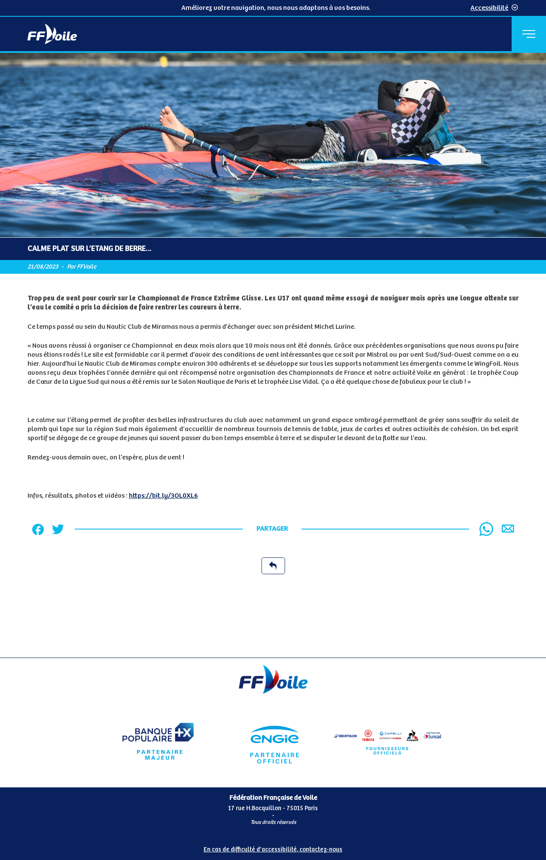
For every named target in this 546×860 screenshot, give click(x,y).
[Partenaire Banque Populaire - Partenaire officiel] (158, 741)
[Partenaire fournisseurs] (388, 741)
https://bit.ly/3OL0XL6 (163, 495)
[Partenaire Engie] (273, 741)
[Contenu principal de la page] (273, 355)
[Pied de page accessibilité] (273, 846)
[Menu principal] (529, 34)
